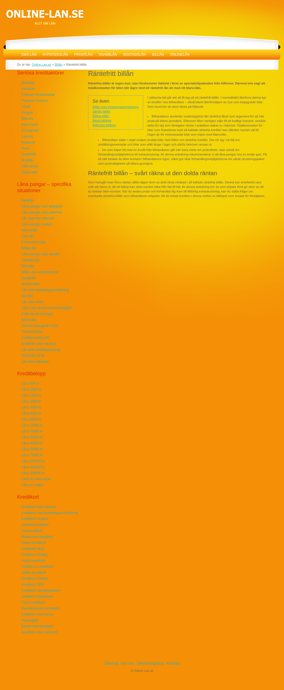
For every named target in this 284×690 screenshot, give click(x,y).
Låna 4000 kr (31, 413)
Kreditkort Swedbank (37, 596)
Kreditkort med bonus (37, 614)
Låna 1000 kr (31, 389)
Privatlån (83, 55)
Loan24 (27, 136)
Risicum (27, 119)
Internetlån (29, 230)
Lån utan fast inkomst (37, 218)
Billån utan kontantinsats (39, 272)
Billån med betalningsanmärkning (116, 107)
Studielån (28, 278)
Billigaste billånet (104, 125)
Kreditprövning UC (35, 338)
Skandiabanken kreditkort (40, 608)
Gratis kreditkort (33, 561)
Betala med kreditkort (37, 626)
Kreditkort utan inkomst (38, 507)
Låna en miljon (32, 485)
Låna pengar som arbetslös (41, 206)
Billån (158, 55)
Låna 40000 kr (32, 443)
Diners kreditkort (33, 543)
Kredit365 (28, 154)
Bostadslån (134, 55)
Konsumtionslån (33, 242)
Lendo (26, 107)
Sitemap (111, 663)
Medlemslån (30, 284)
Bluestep (28, 83)
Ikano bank (29, 125)
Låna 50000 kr (32, 449)
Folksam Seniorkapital (38, 95)
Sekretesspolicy (150, 663)
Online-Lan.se (11, 54)
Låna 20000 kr (32, 431)
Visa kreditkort (32, 531)
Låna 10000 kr (32, 425)
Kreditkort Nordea (34, 579)
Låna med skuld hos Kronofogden (46, 308)
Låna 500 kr (30, 384)
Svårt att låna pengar (37, 314)
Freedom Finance (34, 101)
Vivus (25, 148)
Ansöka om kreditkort (37, 567)
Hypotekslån (55, 55)
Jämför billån (101, 111)
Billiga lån (28, 248)
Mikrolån (27, 266)
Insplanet (28, 142)
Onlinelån (179, 55)
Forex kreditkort (33, 602)
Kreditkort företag (34, 555)
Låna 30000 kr (32, 437)
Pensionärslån (32, 332)
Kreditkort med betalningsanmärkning (49, 513)
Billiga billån (101, 116)
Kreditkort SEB (32, 585)
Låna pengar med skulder (40, 254)
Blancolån (28, 320)
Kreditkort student (34, 519)
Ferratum (28, 89)
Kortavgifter (30, 620)
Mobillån (27, 160)
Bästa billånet (102, 120)
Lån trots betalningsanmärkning (45, 290)
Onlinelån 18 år (32, 356)
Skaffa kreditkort (33, 573)
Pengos (27, 113)
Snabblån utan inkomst (38, 344)
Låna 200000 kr (33, 467)
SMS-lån (28, 55)
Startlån (27, 296)
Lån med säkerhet (35, 362)
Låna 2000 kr (31, 401)
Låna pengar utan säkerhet (41, 212)
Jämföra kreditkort (35, 525)
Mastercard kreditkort (37, 537)
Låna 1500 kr (31, 395)
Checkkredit (30, 260)
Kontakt (173, 663)
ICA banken (30, 130)
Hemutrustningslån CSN (39, 326)
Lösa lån (27, 236)
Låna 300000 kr (33, 473)
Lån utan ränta (32, 302)
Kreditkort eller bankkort (39, 632)
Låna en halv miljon (36, 479)
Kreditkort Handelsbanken (40, 590)
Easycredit (29, 172)
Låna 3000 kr (31, 407)
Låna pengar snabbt (36, 224)
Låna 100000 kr (33, 461)
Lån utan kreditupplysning (40, 350)
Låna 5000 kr (31, 419)
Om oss (127, 663)
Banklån (27, 200)
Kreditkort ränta (33, 549)
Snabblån (108, 55)
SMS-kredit (29, 166)
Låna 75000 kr (32, 455)
